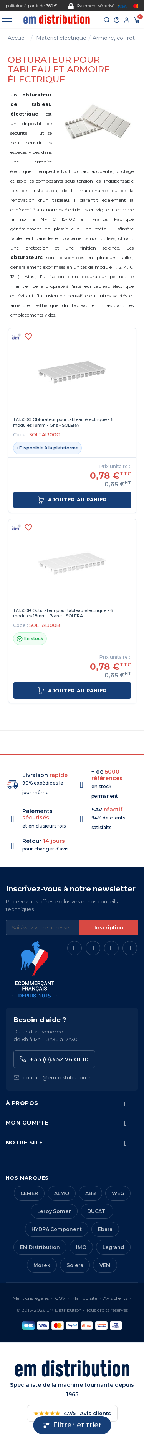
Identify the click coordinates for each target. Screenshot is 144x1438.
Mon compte (27, 1122)
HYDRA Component (56, 1229)
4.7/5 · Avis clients (72, 1413)
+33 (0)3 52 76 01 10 (54, 1059)
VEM (105, 1265)
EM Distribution (40, 1247)
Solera (74, 1265)
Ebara (105, 1229)
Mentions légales (31, 1298)
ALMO (61, 1193)
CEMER (29, 1193)
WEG (118, 1193)
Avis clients (115, 1298)
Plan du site (84, 1298)
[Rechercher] (107, 20)
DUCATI (97, 1211)
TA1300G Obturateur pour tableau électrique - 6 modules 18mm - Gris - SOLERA (63, 422)
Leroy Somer (54, 1211)
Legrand (113, 1247)
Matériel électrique (61, 37)
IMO (81, 1247)
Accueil (17, 37)
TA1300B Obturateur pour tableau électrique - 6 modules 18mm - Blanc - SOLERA (63, 613)
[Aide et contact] (117, 20)
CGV (60, 1298)
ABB (90, 1193)
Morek (41, 1265)
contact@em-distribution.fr (52, 1077)
